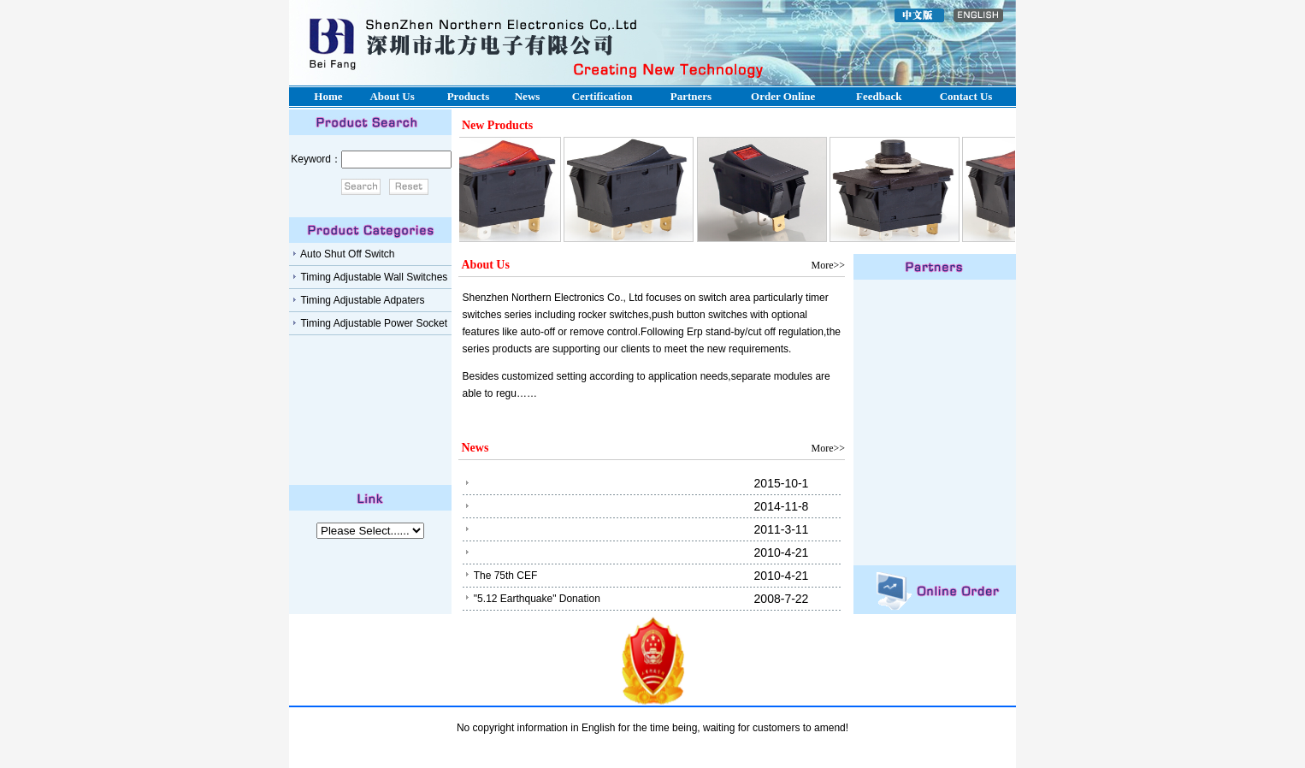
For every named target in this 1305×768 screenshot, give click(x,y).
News (527, 96)
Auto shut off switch (346, 254)
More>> (828, 265)
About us (391, 96)
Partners (691, 96)
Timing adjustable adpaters (361, 300)
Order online (783, 96)
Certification (602, 96)
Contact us (966, 96)
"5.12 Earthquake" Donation (537, 599)
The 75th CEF (506, 576)
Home (328, 96)
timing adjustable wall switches (372, 277)
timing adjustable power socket (372, 323)
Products (468, 96)
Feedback (878, 96)
